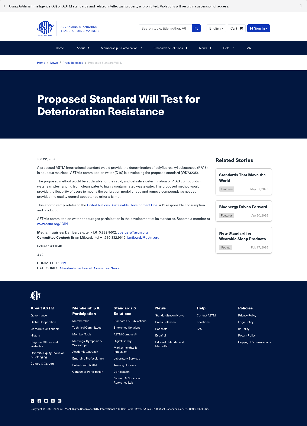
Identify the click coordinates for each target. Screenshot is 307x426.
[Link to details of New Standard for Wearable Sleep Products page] (244, 240)
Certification (122, 372)
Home (60, 48)
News (204, 48)
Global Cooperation (43, 322)
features (227, 189)
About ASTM (42, 307)
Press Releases (73, 63)
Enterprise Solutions (127, 327)
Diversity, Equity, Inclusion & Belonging (48, 355)
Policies (245, 307)
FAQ (248, 48)
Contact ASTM (206, 315)
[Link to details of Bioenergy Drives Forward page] (244, 211)
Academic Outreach (85, 351)
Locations (203, 322)
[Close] (300, 5)
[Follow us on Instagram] (59, 401)
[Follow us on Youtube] (46, 401)
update (225, 247)
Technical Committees (86, 327)
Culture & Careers (43, 363)
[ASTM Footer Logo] (36, 295)
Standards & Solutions (170, 48)
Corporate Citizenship (45, 329)
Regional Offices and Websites (44, 344)
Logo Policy (245, 322)
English (215, 28)
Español (160, 335)
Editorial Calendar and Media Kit (169, 344)
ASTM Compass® (125, 334)
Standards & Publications (130, 321)
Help (228, 48)
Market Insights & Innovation (125, 349)
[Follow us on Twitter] (32, 401)
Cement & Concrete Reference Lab (127, 380)
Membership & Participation (121, 48)
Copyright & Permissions (254, 342)
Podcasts (161, 329)
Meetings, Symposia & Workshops (87, 343)
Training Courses (125, 365)
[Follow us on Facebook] (39, 401)
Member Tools (81, 334)
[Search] (165, 28)
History (35, 335)
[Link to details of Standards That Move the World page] (244, 181)
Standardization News (169, 315)
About (82, 48)
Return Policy (247, 335)
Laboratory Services (127, 358)
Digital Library (123, 341)
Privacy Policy (247, 315)
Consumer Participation (87, 372)
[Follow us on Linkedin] (53, 401)
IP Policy (243, 329)
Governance (39, 315)
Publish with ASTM (84, 365)
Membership (80, 321)
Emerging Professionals (88, 358)
